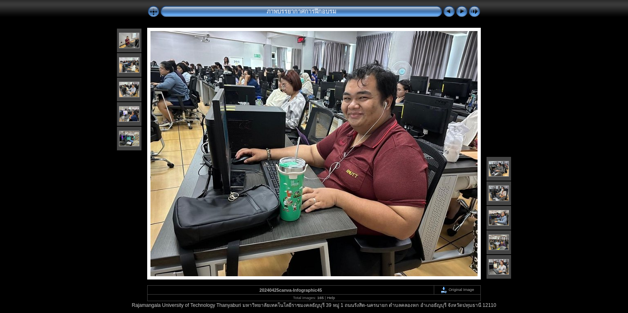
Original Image (457, 289)
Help (331, 297)
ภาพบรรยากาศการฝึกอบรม (301, 11)
